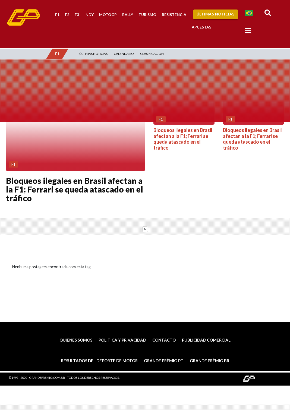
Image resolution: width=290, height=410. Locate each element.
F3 (77, 14)
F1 (57, 14)
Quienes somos (75, 340)
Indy (89, 14)
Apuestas (201, 27)
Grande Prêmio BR (209, 360)
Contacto (164, 340)
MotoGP (108, 14)
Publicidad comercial (206, 340)
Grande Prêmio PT (164, 360)
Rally (127, 14)
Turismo (147, 14)
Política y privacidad (122, 340)
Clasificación (152, 54)
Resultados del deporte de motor (99, 360)
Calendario (124, 54)
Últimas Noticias (216, 14)
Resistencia (174, 14)
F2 (67, 14)
